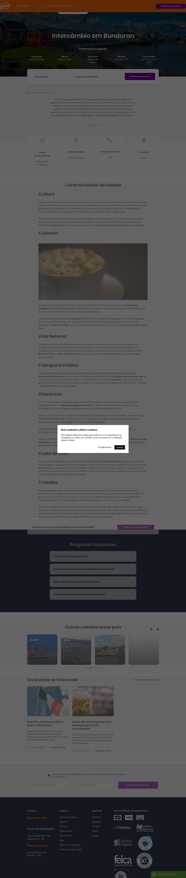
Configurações (104, 447)
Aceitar (119, 447)
